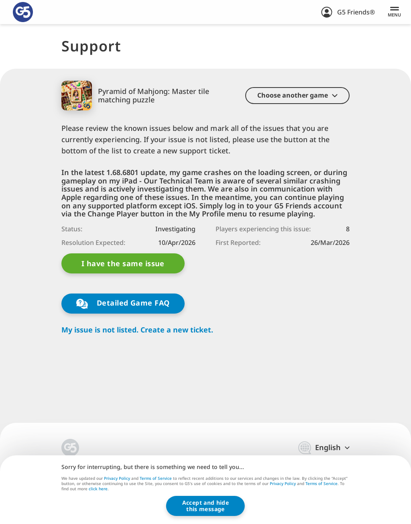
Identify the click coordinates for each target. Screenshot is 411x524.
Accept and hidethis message (205, 506)
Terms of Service (156, 478)
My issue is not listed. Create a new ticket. (137, 330)
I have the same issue (123, 263)
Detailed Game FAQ (122, 303)
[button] (297, 95)
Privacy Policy (117, 478)
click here (98, 489)
